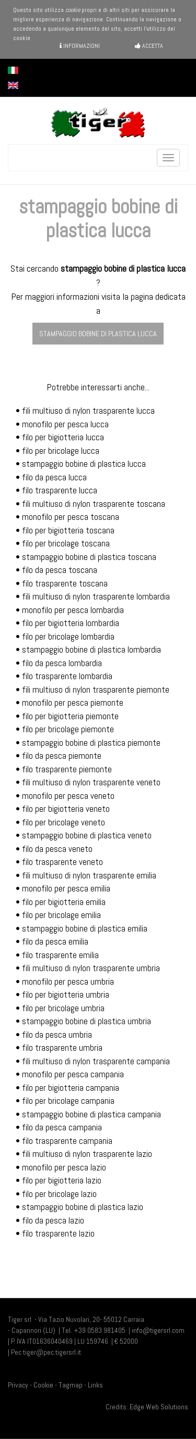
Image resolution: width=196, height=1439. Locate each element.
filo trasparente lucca (59, 490)
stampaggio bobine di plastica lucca (98, 333)
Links (95, 1385)
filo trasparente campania (67, 1141)
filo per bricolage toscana (66, 543)
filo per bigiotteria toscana (68, 530)
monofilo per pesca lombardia (73, 610)
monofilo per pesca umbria (68, 981)
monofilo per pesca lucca (65, 424)
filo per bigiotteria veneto (66, 808)
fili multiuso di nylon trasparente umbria (91, 968)
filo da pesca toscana (59, 570)
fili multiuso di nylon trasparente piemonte (95, 689)
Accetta (149, 46)
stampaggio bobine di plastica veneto (87, 835)
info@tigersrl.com (158, 1330)
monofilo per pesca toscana (70, 517)
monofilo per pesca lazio (64, 1167)
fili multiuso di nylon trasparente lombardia (96, 596)
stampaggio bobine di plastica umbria (86, 1021)
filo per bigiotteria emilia (64, 902)
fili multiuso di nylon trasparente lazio (87, 1154)
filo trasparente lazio (58, 1233)
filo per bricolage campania (68, 1100)
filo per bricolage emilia (61, 915)
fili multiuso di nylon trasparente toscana (93, 504)
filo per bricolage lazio (59, 1194)
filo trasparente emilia (60, 955)
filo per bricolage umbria (63, 1008)
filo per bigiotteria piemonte (70, 716)
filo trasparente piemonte (67, 769)
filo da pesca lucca (54, 477)
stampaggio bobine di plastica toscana (89, 557)
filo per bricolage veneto (63, 822)
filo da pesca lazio (53, 1220)
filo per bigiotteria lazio (61, 1180)
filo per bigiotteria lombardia (70, 623)
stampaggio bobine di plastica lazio (82, 1207)
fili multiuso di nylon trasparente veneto (91, 782)
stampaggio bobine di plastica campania (91, 1114)
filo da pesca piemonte (61, 755)
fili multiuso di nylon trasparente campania (96, 1061)
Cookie (43, 1385)
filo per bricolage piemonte (68, 729)
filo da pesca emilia (55, 941)
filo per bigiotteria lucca (63, 437)
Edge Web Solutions (159, 1406)
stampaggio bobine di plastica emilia (84, 928)
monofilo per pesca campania (73, 1074)
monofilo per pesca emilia (66, 888)
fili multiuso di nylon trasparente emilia (89, 875)
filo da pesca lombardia (62, 663)
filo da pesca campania (62, 1127)
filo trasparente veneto (62, 862)
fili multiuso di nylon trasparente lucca (88, 410)
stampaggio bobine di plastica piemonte (91, 742)
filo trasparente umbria (62, 1047)
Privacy (18, 1385)
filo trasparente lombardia (67, 676)
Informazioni (80, 46)
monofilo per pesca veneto (68, 795)
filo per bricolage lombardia (68, 636)
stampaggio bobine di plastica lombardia (91, 649)
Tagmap (71, 1385)
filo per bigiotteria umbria (65, 994)
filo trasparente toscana (65, 583)
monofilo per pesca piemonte (72, 702)
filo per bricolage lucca (60, 450)
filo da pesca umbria (57, 1034)
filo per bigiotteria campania (70, 1087)
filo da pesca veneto (57, 849)
